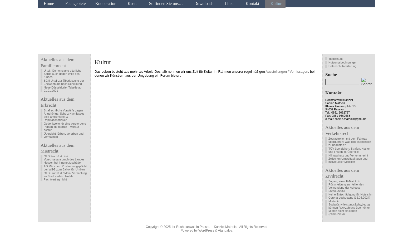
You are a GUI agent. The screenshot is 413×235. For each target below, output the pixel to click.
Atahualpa (225, 230)
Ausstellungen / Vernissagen (287, 72)
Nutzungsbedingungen (342, 62)
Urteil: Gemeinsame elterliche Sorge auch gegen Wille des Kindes (62, 74)
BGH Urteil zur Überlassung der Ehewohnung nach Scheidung (64, 82)
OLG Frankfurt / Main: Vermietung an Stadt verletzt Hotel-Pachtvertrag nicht (65, 176)
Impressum (335, 58)
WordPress (206, 230)
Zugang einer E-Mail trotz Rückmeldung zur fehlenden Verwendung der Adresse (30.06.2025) (346, 186)
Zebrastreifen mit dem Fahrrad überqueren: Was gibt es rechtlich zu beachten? (349, 141)
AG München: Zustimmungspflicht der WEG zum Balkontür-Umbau (65, 168)
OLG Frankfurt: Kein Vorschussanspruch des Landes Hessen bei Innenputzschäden (64, 159)
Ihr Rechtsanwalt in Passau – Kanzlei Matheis (204, 227)
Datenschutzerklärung (342, 66)
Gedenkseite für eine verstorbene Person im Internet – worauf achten (65, 126)
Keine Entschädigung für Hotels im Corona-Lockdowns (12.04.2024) (350, 196)
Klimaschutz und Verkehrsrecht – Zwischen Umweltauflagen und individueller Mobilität (349, 158)
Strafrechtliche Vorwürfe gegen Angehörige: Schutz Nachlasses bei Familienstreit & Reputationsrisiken (64, 115)
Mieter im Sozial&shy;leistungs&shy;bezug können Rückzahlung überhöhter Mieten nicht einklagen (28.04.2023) (349, 208)
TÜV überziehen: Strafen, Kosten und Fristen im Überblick (349, 150)
